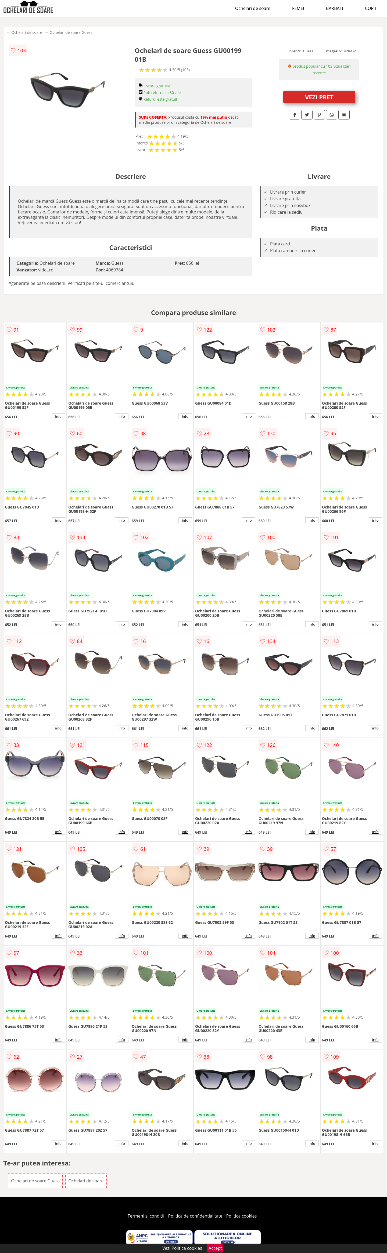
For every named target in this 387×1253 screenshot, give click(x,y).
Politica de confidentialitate (195, 1216)
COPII (370, 8)
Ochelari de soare (252, 8)
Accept (215, 1248)
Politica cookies (241, 1216)
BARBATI (334, 8)
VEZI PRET (319, 97)
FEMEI (298, 8)
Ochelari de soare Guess (71, 32)
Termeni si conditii (146, 1216)
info (58, 416)
